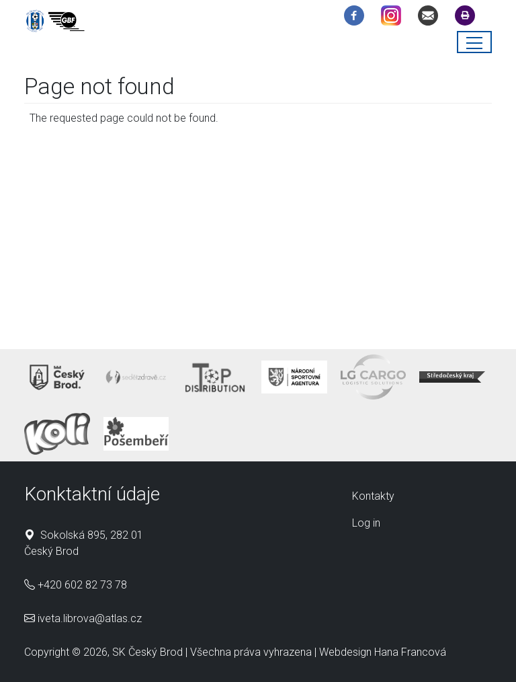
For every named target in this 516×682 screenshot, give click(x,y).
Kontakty (373, 496)
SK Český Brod (147, 652)
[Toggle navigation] (474, 42)
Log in (366, 523)
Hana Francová (410, 652)
